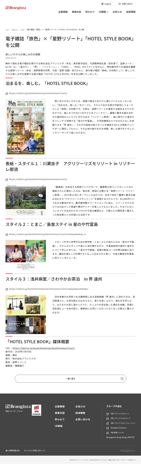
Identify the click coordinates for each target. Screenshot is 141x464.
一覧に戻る (76, 378)
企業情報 (56, 406)
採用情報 (76, 413)
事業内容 (56, 413)
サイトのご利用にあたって (34, 450)
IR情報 (54, 426)
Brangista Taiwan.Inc (114, 427)
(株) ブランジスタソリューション (118, 423)
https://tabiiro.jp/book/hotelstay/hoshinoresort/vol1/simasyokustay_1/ (49, 234)
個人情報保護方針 (13, 450)
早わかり (56, 419)
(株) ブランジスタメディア (116, 418)
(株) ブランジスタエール (115, 413)
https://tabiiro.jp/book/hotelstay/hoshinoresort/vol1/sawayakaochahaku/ (50, 288)
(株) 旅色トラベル (112, 432)
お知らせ (76, 406)
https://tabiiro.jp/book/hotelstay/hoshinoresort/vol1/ (38, 93)
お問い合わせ (78, 419)
